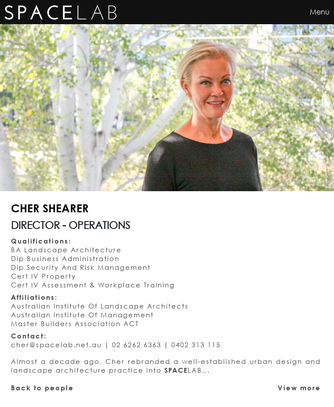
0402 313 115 (196, 344)
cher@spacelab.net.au (56, 344)
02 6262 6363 (136, 344)
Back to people (42, 388)
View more (299, 388)
